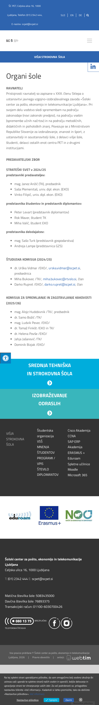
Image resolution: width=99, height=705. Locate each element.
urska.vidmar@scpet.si (64, 268)
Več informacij (37, 694)
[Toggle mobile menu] (90, 40)
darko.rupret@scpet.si (59, 284)
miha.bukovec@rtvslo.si (59, 278)
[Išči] (88, 15)
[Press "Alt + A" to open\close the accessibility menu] (5, 358)
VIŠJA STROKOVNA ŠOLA (15, 439)
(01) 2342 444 (34, 15)
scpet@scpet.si (30, 24)
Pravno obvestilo (41, 657)
